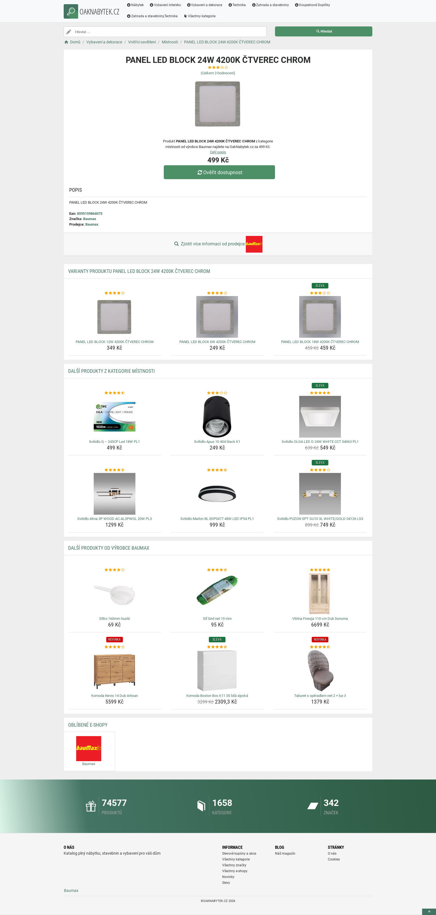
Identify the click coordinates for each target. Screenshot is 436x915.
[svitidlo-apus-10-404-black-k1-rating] (217, 393)
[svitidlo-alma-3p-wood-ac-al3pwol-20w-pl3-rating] (114, 470)
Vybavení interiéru (165, 5)
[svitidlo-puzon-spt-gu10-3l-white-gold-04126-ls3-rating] (320, 470)
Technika (237, 5)
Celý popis (218, 152)
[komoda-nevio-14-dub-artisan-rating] (114, 647)
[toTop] (429, 912)
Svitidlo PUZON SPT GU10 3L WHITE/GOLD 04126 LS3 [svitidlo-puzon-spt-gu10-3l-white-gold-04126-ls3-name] (320, 519)
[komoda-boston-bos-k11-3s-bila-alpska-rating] (217, 647)
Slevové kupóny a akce (239, 853)
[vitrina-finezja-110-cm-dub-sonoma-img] (320, 594)
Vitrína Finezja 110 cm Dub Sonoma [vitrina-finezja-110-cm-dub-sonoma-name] (320, 618)
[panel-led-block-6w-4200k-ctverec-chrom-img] (217, 317)
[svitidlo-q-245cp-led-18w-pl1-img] (114, 417)
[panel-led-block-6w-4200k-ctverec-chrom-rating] (217, 293)
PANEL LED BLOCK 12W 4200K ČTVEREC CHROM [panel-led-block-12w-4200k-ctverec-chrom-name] (114, 342)
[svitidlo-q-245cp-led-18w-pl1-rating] (114, 393)
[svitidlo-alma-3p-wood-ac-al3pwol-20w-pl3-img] (114, 494)
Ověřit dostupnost (219, 172)
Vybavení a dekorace (204, 5)
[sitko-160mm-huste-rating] (114, 570)
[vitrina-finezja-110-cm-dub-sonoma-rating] (320, 570)
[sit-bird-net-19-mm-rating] (217, 570)
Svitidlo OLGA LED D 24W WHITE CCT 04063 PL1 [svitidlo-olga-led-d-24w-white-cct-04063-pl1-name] (320, 442)
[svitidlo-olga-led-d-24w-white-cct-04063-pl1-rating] (320, 393)
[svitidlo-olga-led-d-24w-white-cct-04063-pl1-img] (320, 417)
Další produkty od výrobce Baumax (108, 548)
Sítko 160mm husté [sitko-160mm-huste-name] (114, 618)
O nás (332, 853)
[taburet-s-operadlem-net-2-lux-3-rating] (320, 647)
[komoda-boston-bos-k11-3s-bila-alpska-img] (217, 671)
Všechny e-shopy (234, 871)
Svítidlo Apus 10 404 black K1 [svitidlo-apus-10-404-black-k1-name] (217, 442)
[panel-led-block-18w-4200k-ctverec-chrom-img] (320, 317)
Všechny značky (234, 865)
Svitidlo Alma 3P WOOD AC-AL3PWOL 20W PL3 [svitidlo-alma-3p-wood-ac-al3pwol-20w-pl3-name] (114, 519)
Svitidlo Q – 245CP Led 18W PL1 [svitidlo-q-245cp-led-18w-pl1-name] (114, 442)
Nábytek (135, 5)
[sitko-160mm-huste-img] (114, 594)
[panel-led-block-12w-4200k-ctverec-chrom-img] (114, 317)
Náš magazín (285, 853)
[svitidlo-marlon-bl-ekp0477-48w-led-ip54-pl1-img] (217, 494)
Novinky (228, 877)
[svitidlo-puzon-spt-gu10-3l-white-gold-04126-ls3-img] (320, 494)
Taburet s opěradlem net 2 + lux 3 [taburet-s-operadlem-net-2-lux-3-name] (320, 696)
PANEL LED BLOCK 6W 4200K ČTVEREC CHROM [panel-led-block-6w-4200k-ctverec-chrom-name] (217, 342)
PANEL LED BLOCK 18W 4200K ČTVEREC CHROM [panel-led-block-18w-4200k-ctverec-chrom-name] (320, 342)
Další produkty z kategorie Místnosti (111, 371)
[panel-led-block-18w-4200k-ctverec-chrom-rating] (320, 293)
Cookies (334, 859)
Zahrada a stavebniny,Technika (152, 16)
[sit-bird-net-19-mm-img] (217, 594)
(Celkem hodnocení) (218, 73)
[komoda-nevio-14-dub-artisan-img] (114, 671)
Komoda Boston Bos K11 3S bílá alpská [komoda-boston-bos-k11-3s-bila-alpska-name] (217, 696)
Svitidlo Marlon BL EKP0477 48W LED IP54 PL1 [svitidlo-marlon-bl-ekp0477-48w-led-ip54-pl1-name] (217, 519)
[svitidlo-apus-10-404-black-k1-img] (217, 417)
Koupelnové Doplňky (312, 5)
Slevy (226, 883)
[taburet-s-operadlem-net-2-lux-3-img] (320, 671)
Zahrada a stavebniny (270, 5)
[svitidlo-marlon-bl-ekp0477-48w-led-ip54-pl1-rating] (217, 470)
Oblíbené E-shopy (87, 725)
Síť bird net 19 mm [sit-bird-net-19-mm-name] (217, 618)
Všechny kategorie (199, 16)
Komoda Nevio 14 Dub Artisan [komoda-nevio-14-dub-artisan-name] (114, 696)
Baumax (89, 219)
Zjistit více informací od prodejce (218, 244)
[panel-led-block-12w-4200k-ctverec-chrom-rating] (114, 293)
